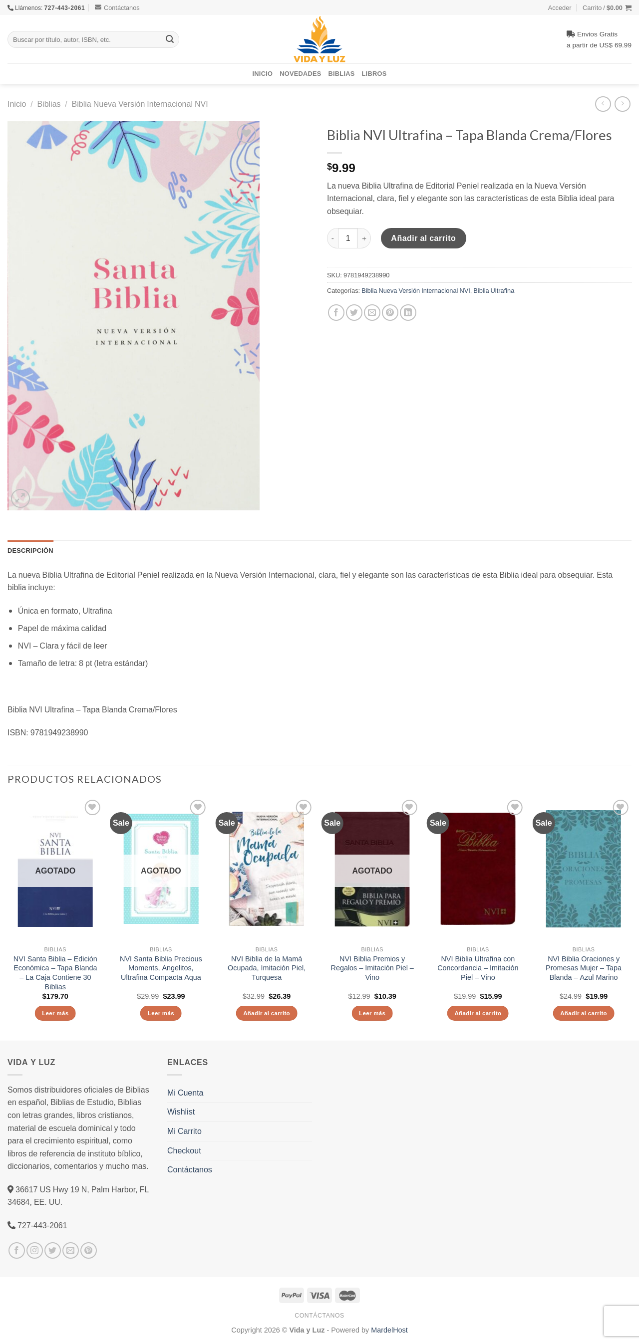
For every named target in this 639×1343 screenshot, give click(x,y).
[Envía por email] (372, 312)
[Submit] (169, 39)
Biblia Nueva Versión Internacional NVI (140, 103)
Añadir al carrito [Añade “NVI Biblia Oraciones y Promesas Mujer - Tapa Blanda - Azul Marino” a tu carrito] (583, 1013)
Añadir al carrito (423, 237)
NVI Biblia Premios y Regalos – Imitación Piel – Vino (371, 968)
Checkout (184, 1150)
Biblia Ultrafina (493, 290)
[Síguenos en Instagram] (34, 1250)
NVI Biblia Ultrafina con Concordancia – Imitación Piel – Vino (477, 968)
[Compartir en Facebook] (336, 312)
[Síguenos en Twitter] (52, 1250)
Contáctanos (117, 7)
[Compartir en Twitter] (354, 312)
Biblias (341, 73)
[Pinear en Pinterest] (390, 312)
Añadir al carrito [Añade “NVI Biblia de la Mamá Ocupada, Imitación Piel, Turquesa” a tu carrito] (266, 1013)
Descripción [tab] (30, 550)
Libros (374, 73)
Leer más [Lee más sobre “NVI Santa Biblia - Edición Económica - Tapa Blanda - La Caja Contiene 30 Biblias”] (55, 1013)
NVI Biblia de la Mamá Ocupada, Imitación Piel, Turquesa (267, 968)
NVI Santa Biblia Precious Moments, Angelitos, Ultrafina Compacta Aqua (161, 968)
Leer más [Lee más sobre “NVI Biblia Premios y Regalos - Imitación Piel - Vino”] (372, 1013)
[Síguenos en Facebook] (16, 1250)
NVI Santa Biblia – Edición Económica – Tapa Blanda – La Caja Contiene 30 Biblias (55, 972)
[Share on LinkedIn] (408, 312)
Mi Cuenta (185, 1092)
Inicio (263, 73)
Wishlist (181, 1111)
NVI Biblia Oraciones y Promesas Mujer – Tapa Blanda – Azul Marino (584, 968)
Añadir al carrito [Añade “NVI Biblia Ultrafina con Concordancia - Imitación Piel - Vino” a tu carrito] (477, 1013)
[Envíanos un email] (70, 1250)
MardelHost (389, 1330)
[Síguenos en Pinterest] (88, 1250)
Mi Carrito (184, 1130)
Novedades (300, 73)
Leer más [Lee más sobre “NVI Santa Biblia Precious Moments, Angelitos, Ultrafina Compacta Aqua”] (161, 1013)
